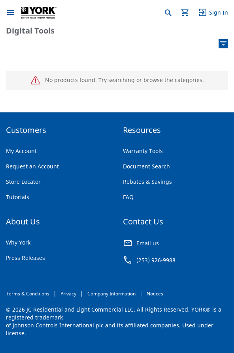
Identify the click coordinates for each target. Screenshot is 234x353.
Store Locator (23, 181)
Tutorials (17, 197)
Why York (18, 242)
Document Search (146, 166)
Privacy (68, 293)
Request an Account (32, 166)
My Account (21, 151)
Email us (147, 243)
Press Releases (25, 257)
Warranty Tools (143, 151)
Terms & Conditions (27, 293)
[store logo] (39, 13)
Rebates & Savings (147, 181)
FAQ (128, 197)
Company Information (111, 293)
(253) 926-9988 (156, 260)
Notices (155, 293)
